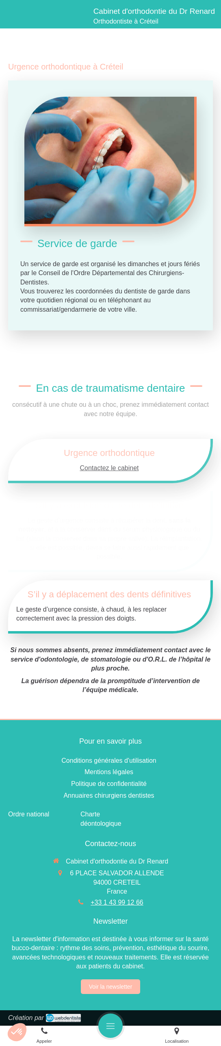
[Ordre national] (28, 814)
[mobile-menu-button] (110, 1025)
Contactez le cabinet (109, 467)
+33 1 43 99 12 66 (117, 902)
